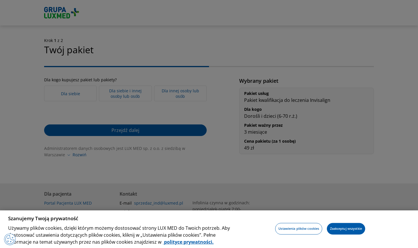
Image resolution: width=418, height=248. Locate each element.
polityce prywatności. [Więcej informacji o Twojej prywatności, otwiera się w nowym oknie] (188, 242)
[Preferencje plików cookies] (10, 239)
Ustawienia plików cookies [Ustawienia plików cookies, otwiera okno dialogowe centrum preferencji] (298, 229)
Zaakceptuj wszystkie (346, 229)
